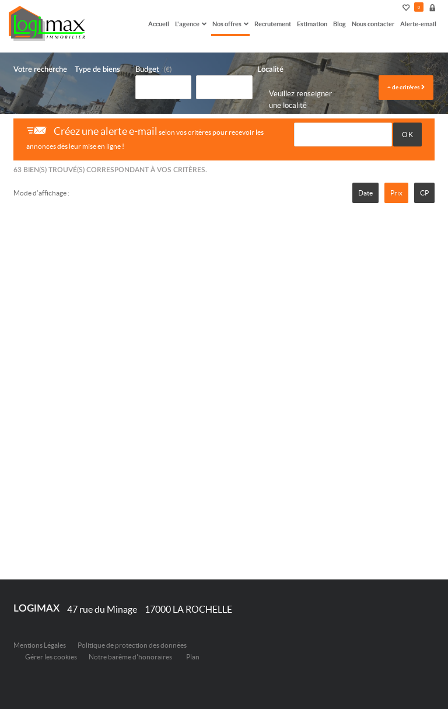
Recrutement (272, 23)
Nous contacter (373, 23)
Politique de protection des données (132, 645)
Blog (339, 23)
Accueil (158, 23)
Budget (147, 70)
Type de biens (97, 70)
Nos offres (230, 23)
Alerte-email (418, 23)
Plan (193, 657)
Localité (270, 70)
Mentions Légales (39, 645)
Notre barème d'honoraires (131, 657)
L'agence (190, 23)
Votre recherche (40, 70)
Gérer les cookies (51, 657)
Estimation (312, 23)
